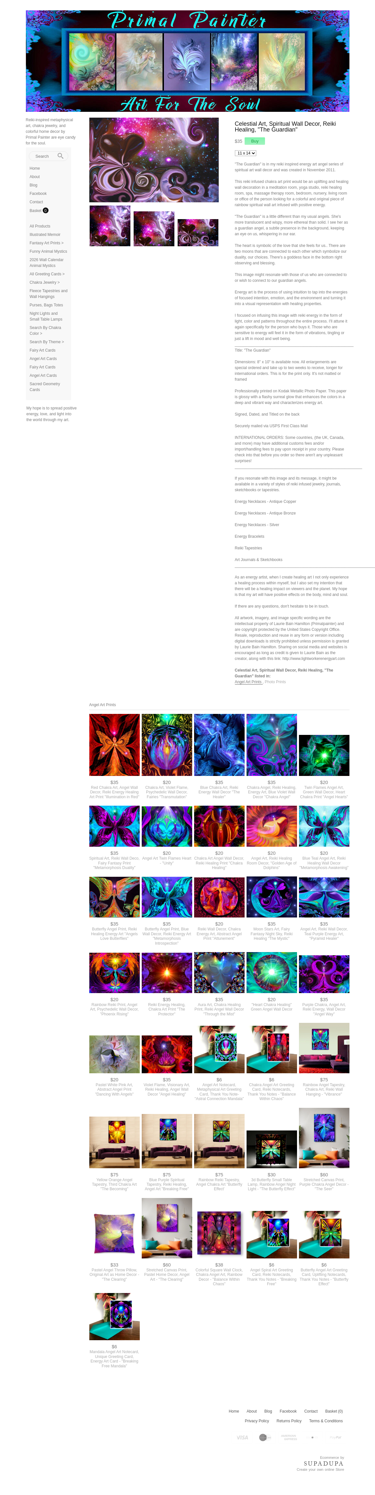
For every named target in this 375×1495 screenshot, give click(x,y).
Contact (36, 202)
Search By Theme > (47, 342)
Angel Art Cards (43, 358)
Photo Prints (275, 682)
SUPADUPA (324, 1463)
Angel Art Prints (249, 682)
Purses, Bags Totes (46, 305)
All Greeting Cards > (47, 274)
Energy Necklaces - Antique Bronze (265, 513)
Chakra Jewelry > (45, 282)
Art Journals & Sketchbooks (258, 559)
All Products (40, 226)
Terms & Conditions (326, 1421)
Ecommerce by (332, 1457)
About (35, 177)
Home (35, 168)
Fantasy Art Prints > (47, 243)
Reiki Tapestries (248, 548)
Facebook (38, 193)
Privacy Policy (257, 1421)
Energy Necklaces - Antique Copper (265, 501)
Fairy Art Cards (43, 350)
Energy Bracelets (249, 536)
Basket (36, 210)
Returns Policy (289, 1421)
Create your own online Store (320, 1469)
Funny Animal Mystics (48, 251)
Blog (34, 185)
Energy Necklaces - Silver (257, 525)
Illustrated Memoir (45, 234)
